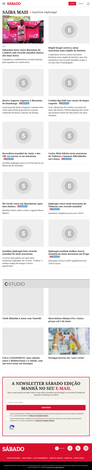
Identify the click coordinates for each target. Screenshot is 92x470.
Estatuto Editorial (13, 458)
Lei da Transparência (40, 458)
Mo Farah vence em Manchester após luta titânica (22, 205)
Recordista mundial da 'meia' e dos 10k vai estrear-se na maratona (21, 155)
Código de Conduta (56, 458)
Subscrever (46, 407)
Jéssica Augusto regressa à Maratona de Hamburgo (22, 102)
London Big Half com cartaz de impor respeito (68, 102)
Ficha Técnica (26, 458)
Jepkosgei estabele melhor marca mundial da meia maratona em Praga (68, 252)
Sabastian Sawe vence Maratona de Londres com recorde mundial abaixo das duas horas (22, 52)
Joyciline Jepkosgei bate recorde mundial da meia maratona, (19, 252)
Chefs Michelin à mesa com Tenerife (21, 318)
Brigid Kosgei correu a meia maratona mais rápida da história (66, 49)
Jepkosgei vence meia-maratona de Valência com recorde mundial (67, 205)
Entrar (81, 4)
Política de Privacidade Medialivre (38, 416)
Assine (72, 3)
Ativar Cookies (79, 458)
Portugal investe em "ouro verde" (66, 357)
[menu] (3, 4)
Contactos (68, 458)
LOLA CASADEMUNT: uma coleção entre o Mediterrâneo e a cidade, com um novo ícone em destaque (22, 360)
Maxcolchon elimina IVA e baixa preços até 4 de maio (66, 320)
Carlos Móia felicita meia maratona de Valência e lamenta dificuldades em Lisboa (67, 156)
